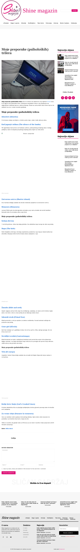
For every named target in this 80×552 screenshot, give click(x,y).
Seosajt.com (62, 548)
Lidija (13, 438)
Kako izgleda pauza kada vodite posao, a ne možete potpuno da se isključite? (71, 57)
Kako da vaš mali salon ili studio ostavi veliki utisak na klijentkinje (71, 64)
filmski (49, 101)
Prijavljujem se (68, 532)
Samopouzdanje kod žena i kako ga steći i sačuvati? (71, 70)
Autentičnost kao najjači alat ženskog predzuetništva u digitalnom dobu (71, 77)
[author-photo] (4, 506)
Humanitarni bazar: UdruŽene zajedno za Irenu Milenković (71, 84)
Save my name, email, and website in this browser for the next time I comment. (24, 468)
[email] (68, 528)
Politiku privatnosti (70, 535)
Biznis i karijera (41, 531)
